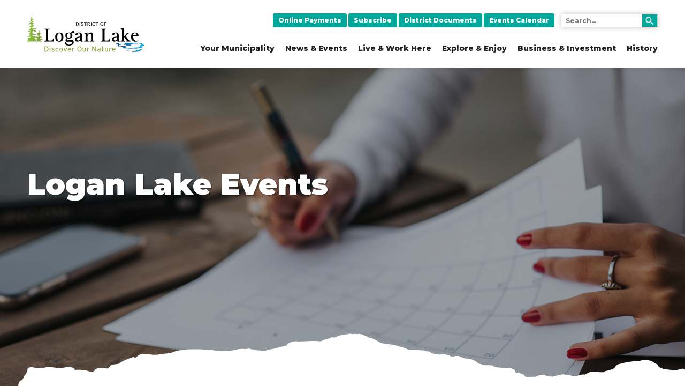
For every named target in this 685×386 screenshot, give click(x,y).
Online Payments (309, 20)
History (642, 48)
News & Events (316, 48)
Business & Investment (566, 48)
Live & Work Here (394, 48)
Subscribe (373, 20)
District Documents (440, 20)
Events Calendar (519, 20)
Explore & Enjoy (474, 48)
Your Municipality (238, 48)
